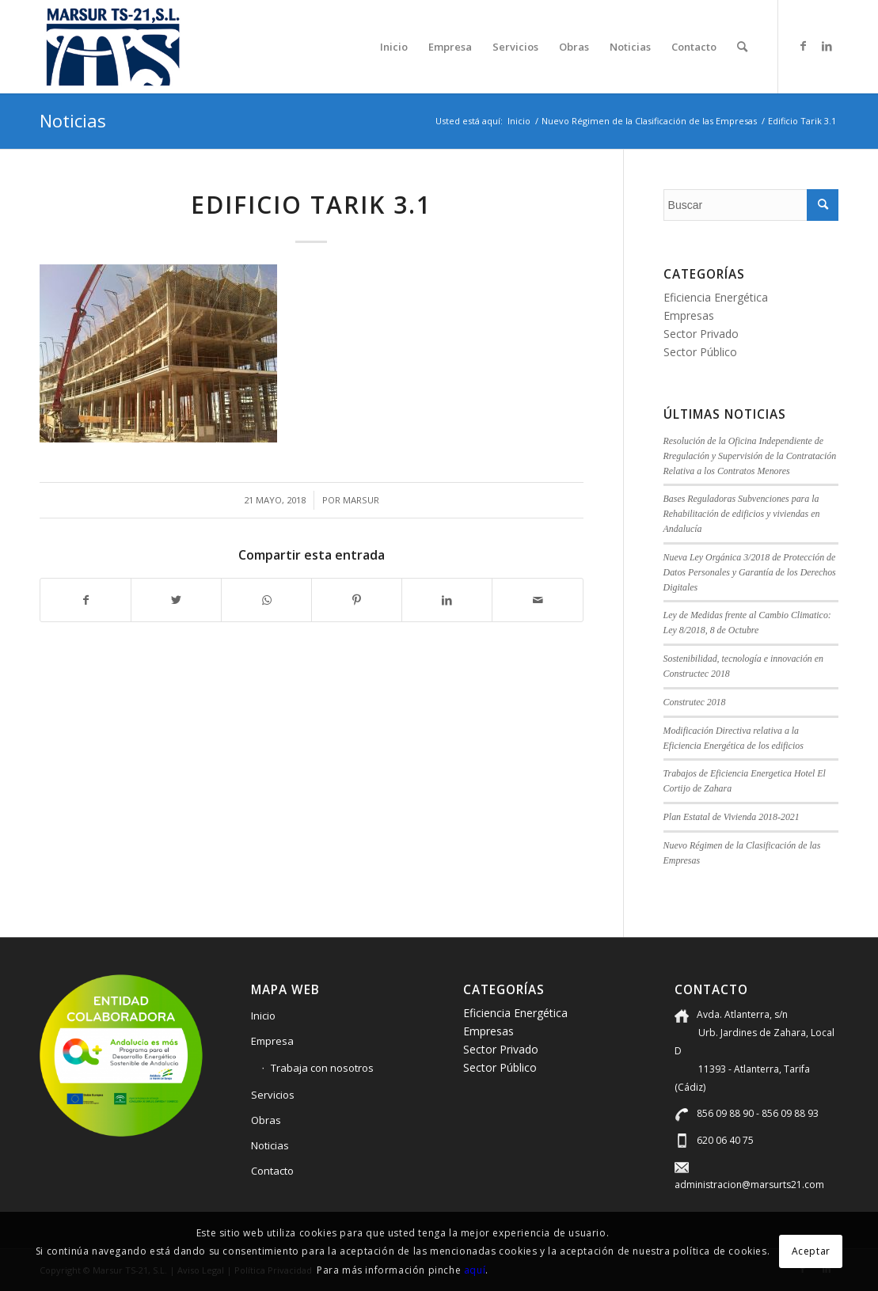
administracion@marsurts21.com (749, 1184)
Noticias (73, 120)
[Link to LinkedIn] (826, 46)
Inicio (263, 1015)
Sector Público (700, 351)
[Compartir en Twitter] (176, 600)
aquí (474, 1270)
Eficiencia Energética (715, 297)
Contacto (272, 1171)
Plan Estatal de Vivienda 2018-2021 (731, 816)
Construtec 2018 (694, 702)
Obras (266, 1120)
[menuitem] (394, 46)
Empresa (272, 1041)
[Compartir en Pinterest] (356, 600)
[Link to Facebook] (803, 46)
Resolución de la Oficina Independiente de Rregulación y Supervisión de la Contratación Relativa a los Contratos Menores (750, 456)
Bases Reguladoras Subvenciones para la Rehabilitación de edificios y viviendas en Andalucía (741, 513)
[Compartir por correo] (537, 600)
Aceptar (811, 1251)
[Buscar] (742, 46)
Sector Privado (701, 333)
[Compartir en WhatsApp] (266, 600)
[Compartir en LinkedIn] (447, 600)
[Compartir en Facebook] (85, 600)
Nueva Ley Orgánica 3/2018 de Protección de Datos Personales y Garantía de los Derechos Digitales (749, 572)
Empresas (688, 315)
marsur (361, 500)
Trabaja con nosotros (322, 1068)
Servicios (273, 1095)
